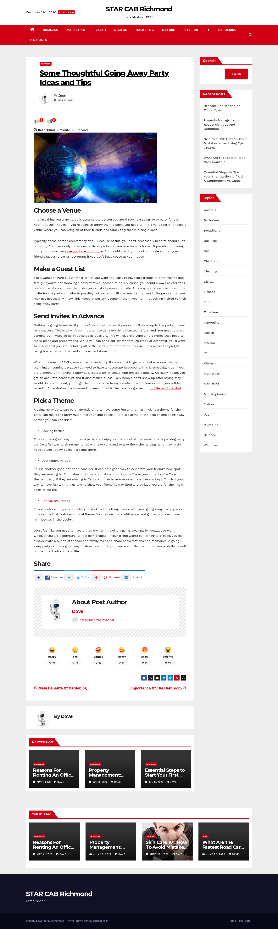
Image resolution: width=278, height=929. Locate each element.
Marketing (76, 30)
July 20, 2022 (102, 854)
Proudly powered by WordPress (45, 920)
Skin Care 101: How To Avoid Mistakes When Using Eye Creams (225, 143)
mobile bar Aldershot (165, 388)
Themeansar (100, 920)
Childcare (211, 261)
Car (206, 251)
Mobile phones (215, 394)
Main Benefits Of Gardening (60, 688)
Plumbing (211, 425)
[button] (250, 35)
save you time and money (84, 251)
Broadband (212, 230)
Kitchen (210, 363)
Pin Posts (38, 40)
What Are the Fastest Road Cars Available (222, 847)
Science (210, 435)
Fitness (209, 292)
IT (208, 30)
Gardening (227, 30)
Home (232, 920)
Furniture (211, 312)
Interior (190, 30)
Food (207, 302)
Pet (206, 414)
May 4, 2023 (45, 854)
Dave (61, 95)
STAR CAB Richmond (139, 9)
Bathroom (211, 220)
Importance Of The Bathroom (158, 688)
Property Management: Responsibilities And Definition (221, 124)
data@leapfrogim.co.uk (93, 620)
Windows (211, 445)
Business (50, 30)
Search (209, 61)
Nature (168, 30)
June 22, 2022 (160, 854)
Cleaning (210, 271)
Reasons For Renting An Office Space (53, 775)
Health (99, 30)
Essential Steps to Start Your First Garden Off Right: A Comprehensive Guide (225, 176)
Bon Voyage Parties (56, 501)
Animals (210, 210)
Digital (120, 30)
